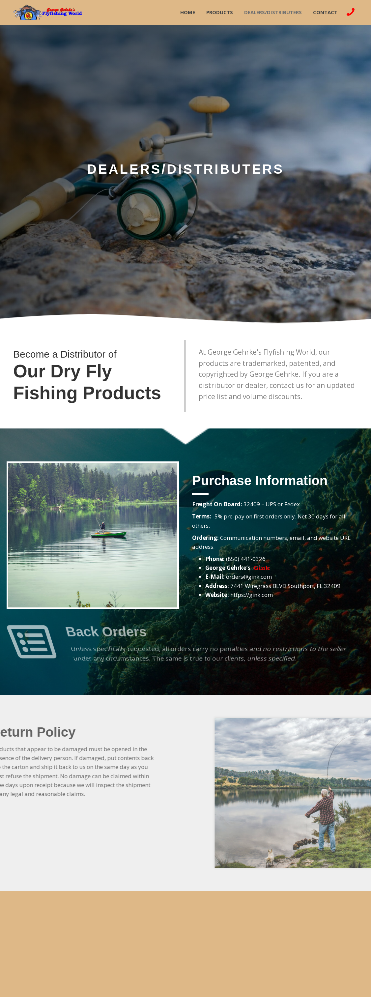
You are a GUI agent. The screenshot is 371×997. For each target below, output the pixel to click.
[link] (187, 11)
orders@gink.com (249, 576)
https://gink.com (251, 595)
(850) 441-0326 (246, 559)
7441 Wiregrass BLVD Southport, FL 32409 (285, 586)
